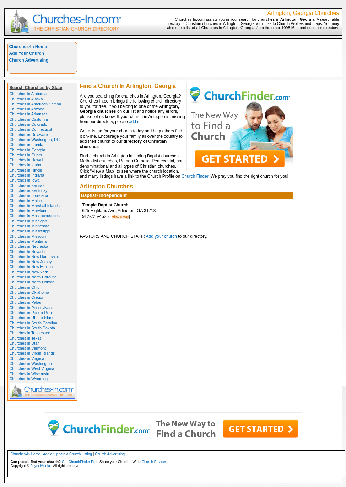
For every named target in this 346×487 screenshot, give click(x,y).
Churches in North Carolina (33, 277)
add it (134, 121)
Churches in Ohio (25, 287)
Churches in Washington (31, 363)
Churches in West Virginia (32, 368)
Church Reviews (155, 462)
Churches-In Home (28, 46)
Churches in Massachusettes (35, 216)
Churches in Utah (25, 343)
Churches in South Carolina (34, 323)
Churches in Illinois (26, 170)
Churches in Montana (28, 241)
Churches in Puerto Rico (31, 312)
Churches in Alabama (28, 93)
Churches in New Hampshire (34, 257)
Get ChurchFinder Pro (79, 462)
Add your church (161, 236)
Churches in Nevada (27, 252)
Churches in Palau (26, 302)
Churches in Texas (26, 338)
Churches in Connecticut (31, 129)
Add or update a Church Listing (67, 454)
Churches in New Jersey (31, 262)
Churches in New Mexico (31, 267)
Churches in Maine (26, 201)
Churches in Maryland (29, 211)
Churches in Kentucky (29, 190)
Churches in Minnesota (30, 226)
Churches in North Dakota (32, 282)
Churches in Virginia (27, 358)
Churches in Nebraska (29, 246)
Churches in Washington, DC (35, 139)
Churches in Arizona (27, 109)
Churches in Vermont (28, 348)
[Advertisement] (209, 58)
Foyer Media (40, 466)
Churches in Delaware (29, 134)
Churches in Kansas (27, 185)
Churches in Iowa (25, 180)
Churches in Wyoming (29, 379)
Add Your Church (26, 53)
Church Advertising (29, 60)
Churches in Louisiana (29, 195)
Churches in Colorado (28, 124)
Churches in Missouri (28, 236)
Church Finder (195, 176)
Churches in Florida (26, 144)
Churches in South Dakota (32, 328)
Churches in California (29, 119)
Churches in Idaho (25, 165)
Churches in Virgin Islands (32, 353)
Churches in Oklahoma (29, 292)
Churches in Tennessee (30, 333)
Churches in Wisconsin (29, 374)
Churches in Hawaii (26, 160)
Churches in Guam (26, 155)
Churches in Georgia (27, 150)
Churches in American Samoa (35, 104)
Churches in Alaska (26, 99)
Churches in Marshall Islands (35, 206)
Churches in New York (29, 272)
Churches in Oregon (27, 297)
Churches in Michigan (28, 221)
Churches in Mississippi (30, 231)
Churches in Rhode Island (32, 317)
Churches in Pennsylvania (32, 307)
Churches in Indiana (27, 175)
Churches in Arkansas (29, 114)
